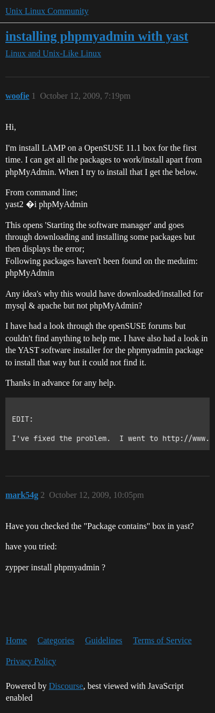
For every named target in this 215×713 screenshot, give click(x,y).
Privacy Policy (31, 661)
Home (16, 640)
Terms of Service (162, 640)
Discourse (66, 685)
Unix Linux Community (47, 11)
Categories (56, 640)
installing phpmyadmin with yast (96, 36)
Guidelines (103, 640)
